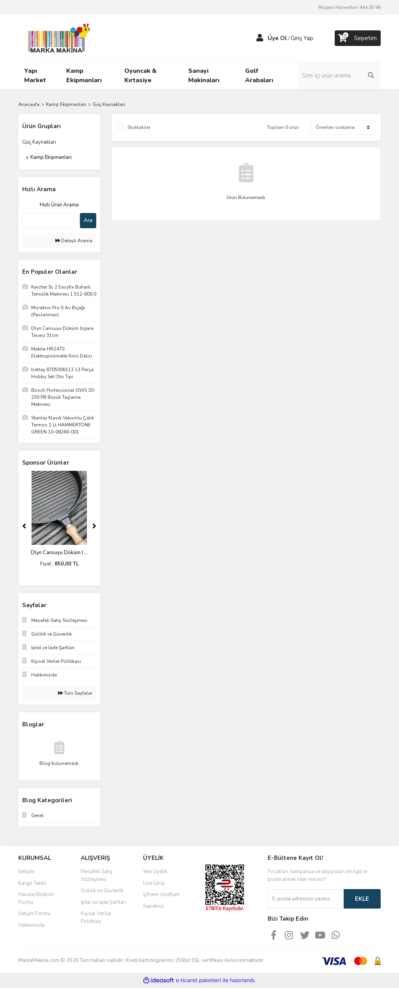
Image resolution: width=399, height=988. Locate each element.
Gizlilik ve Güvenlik (102, 890)
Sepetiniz (153, 906)
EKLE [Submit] (362, 899)
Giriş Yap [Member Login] (302, 38)
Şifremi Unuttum (161, 894)
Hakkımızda (31, 925)
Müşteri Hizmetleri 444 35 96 (349, 7)
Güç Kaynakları (109, 104)
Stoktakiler (138, 127)
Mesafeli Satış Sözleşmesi (96, 875)
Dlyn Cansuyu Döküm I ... (59, 552)
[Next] (94, 526)
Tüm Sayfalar (75, 693)
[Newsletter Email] (306, 899)
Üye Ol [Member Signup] (277, 38)
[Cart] (358, 38)
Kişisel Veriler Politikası (96, 917)
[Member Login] (259, 38)
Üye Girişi (154, 883)
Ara (88, 220)
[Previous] (24, 526)
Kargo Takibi (32, 883)
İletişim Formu (34, 913)
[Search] (340, 75)
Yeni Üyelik (155, 871)
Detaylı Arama (73, 241)
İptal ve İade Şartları (103, 902)
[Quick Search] (48, 220)
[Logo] (56, 38)
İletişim (26, 871)
